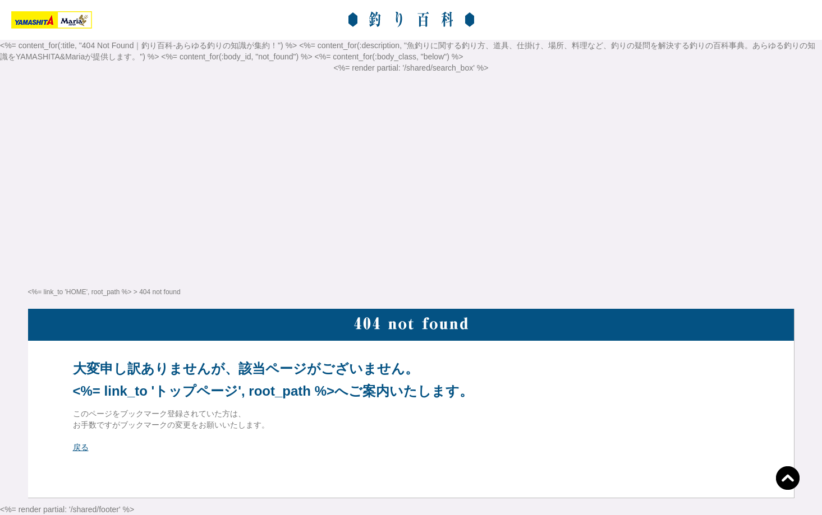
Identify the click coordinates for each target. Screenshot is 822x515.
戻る (81, 447)
